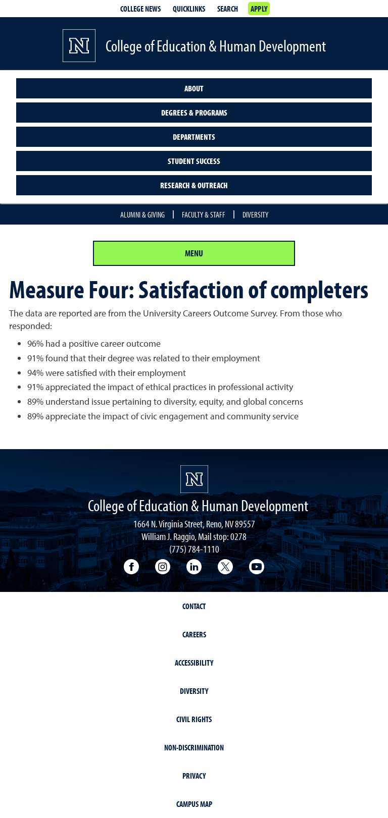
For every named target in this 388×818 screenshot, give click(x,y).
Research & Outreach (194, 185)
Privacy (194, 776)
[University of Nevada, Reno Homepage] (194, 479)
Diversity (255, 214)
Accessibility (194, 663)
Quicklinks (189, 9)
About (194, 88)
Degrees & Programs (194, 112)
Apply (259, 9)
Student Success (194, 161)
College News (140, 9)
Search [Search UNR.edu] (227, 9)
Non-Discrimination (194, 747)
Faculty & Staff (203, 214)
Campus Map (194, 804)
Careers (194, 634)
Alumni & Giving (142, 214)
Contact (194, 606)
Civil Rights (194, 719)
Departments (194, 137)
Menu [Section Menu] (194, 253)
